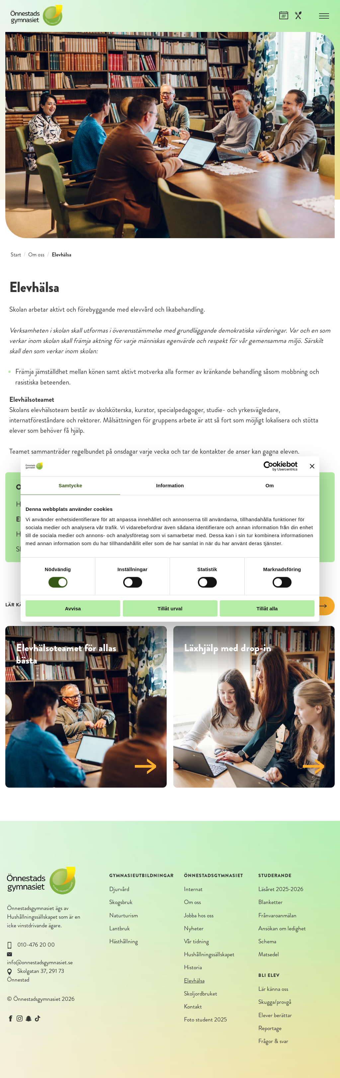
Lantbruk (119, 928)
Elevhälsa (194, 981)
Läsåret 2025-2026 (280, 889)
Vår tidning (196, 941)
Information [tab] (170, 485)
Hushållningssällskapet (32, 917)
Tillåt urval (170, 608)
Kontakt (193, 1006)
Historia (193, 967)
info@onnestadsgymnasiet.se (40, 962)
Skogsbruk (120, 902)
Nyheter (194, 928)
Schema (267, 941)
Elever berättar (275, 1015)
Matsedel (268, 954)
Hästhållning (123, 941)
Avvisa (73, 608)
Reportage (270, 1028)
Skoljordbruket (200, 994)
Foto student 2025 (205, 1019)
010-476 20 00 (36, 945)
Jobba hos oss (198, 915)
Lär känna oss (273, 989)
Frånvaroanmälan (277, 915)
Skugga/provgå (274, 1002)
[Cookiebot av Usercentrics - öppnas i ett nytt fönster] (268, 466)
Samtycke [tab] (70, 485)
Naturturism (123, 915)
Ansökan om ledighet (282, 928)
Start (16, 254)
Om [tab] (269, 485)
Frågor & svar (273, 1041)
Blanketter (270, 902)
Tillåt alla (267, 608)
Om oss (36, 254)
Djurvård (119, 889)
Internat (193, 889)
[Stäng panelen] (312, 466)
